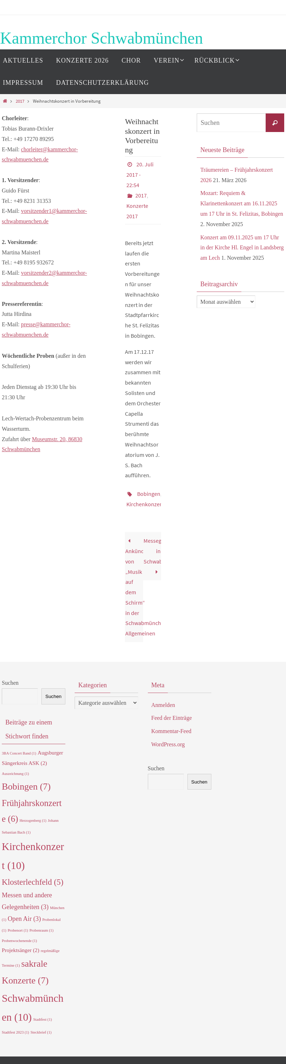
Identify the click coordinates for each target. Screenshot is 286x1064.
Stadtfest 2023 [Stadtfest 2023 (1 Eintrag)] (15, 1029)
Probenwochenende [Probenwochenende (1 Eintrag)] (19, 938)
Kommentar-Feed (171, 728)
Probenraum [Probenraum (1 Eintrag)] (42, 927)
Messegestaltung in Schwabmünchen (152, 553)
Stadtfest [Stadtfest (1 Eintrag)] (42, 1017)
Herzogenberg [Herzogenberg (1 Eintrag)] (33, 818)
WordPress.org (168, 741)
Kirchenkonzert (145, 501)
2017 (20, 101)
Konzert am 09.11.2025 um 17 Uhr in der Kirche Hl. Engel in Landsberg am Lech (240, 247)
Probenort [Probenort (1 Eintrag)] (17, 927)
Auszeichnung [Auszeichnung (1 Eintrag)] (15, 771)
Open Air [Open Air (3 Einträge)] (24, 915)
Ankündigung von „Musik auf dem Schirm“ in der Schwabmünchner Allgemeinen (134, 584)
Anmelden (163, 702)
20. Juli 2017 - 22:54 (140, 174)
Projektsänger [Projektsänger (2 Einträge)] (20, 947)
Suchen (10, 680)
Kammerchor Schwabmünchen (101, 38)
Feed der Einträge (171, 715)
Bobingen (148, 491)
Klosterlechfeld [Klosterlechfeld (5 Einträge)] (33, 879)
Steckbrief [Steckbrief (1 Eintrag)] (40, 1029)
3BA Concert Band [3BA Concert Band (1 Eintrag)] (19, 750)
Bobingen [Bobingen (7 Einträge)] (26, 784)
